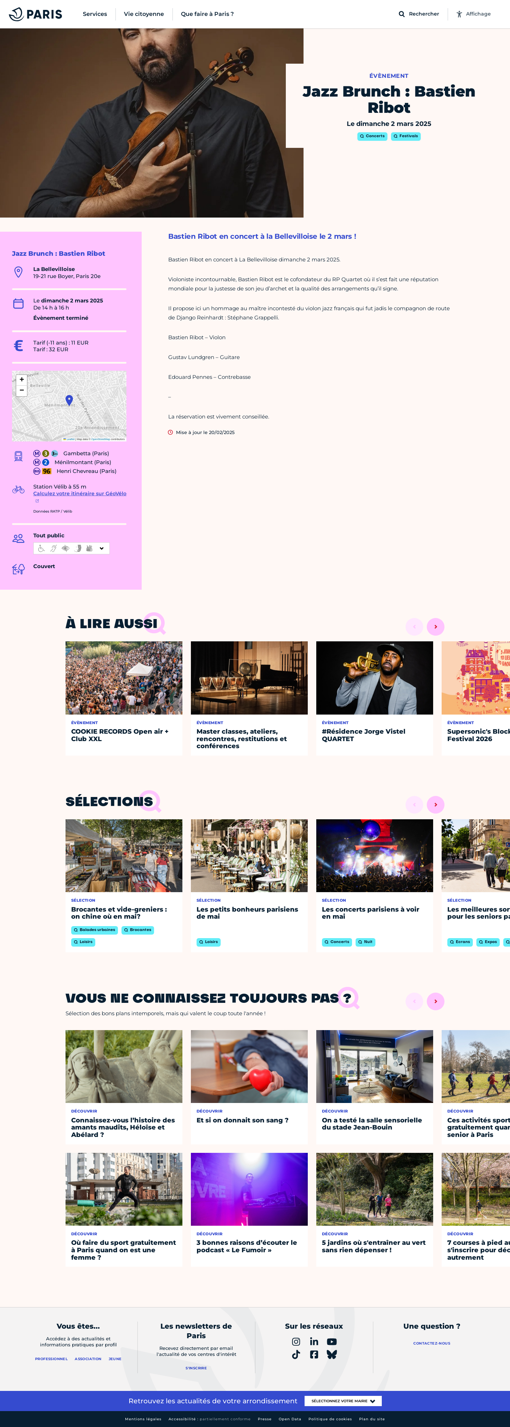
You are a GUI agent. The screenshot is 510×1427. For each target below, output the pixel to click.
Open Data (290, 1419)
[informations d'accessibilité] (71, 548)
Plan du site (372, 1419)
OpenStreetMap (100, 439)
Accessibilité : (210, 1419)
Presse (265, 1419)
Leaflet (69, 439)
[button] (69, 400)
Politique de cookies (330, 1419)
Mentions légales (143, 1419)
